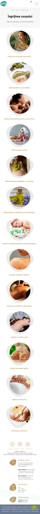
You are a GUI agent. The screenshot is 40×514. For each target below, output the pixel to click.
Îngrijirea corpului (25, 10)
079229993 (23, 466)
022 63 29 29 (29, 469)
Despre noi (16, 448)
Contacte (10, 448)
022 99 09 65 (30, 475)
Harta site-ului (28, 448)
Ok (34, 507)
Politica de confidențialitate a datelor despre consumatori (20, 453)
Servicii (17, 10)
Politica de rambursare (20, 451)
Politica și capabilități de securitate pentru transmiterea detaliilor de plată (20, 454)
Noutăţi (22, 448)
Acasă (12, 10)
